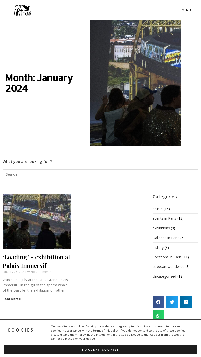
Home (68, 333)
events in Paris (164, 218)
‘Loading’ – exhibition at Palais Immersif (36, 261)
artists (158, 208)
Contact (113, 340)
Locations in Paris (167, 257)
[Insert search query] (100, 174)
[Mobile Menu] (184, 10)
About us (84, 333)
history (158, 247)
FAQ (99, 333)
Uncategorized (164, 276)
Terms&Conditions (121, 333)
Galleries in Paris (166, 237)
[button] (158, 302)
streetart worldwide (168, 266)
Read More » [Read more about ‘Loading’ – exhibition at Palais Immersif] (12, 299)
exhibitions (161, 228)
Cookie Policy (92, 340)
